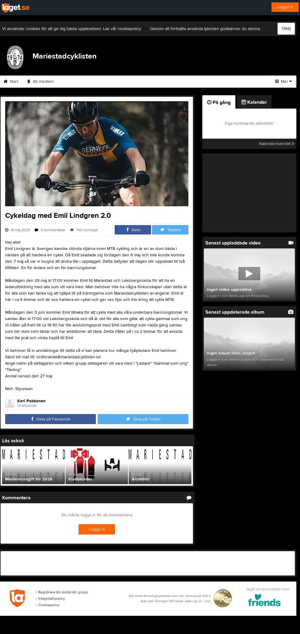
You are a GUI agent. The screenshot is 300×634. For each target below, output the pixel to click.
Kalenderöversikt (276, 144)
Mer (283, 81)
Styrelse (174, 81)
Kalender (205, 81)
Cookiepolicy (47, 604)
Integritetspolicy (50, 598)
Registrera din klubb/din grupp (61, 592)
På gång (219, 102)
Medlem (73, 81)
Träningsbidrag (109, 81)
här (145, 29)
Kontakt (145, 81)
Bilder (235, 81)
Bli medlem (41, 81)
